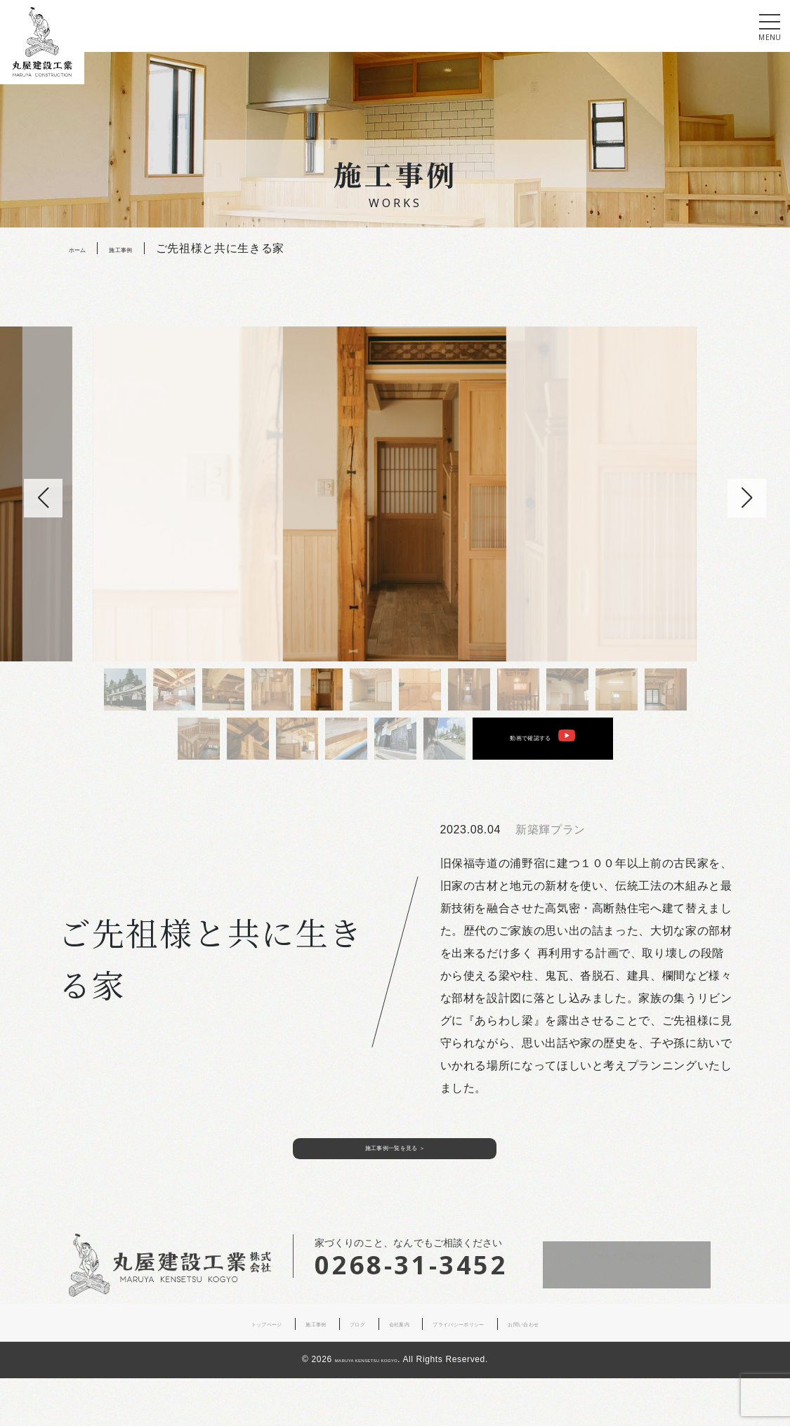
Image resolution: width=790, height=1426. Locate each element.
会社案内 (391, 1372)
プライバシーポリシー (486, 1372)
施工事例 (272, 1372)
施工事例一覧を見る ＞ (395, 1187)
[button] (747, 498)
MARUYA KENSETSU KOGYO (366, 1408)
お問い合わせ (593, 1372)
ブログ (332, 1372)
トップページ (197, 1372)
